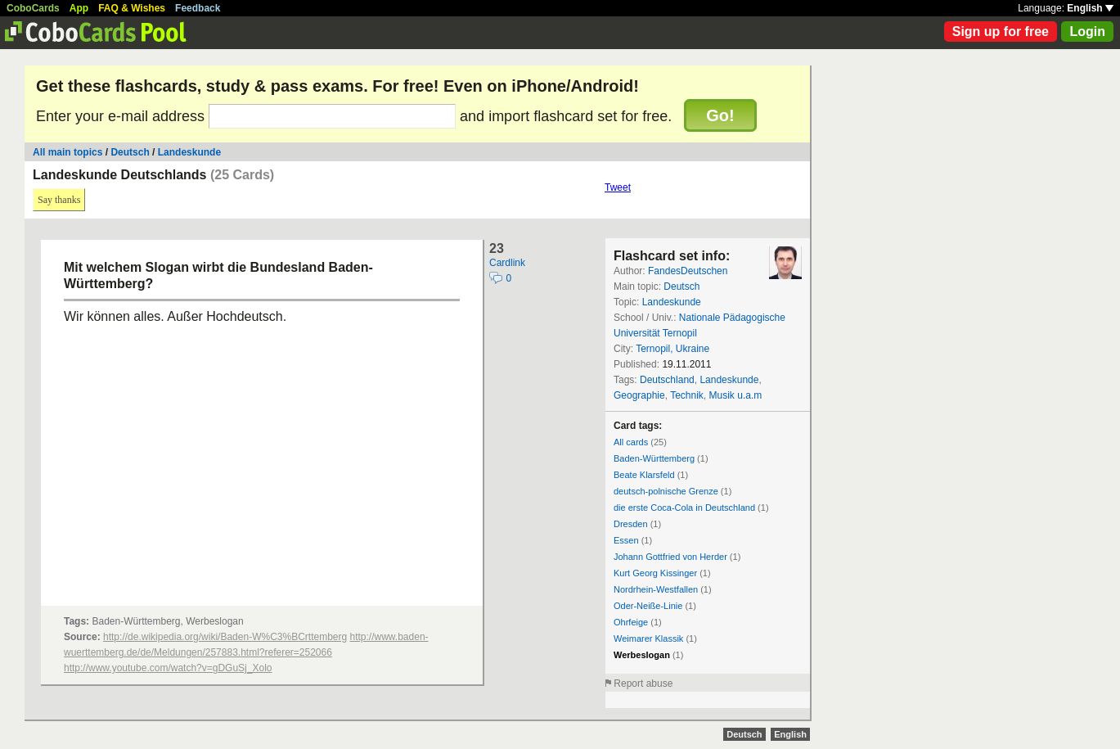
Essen (626, 540)
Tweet (618, 187)
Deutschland (667, 380)
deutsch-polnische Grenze (666, 491)
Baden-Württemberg (654, 458)
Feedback (197, 8)
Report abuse (643, 683)
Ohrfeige (631, 622)
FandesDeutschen (687, 271)
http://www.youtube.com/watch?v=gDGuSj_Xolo (168, 668)
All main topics (67, 152)
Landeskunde (189, 152)
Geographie (639, 395)
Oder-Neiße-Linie (648, 606)
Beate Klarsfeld (644, 475)
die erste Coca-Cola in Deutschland (684, 507)
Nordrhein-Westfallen (656, 589)
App (79, 8)
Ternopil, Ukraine (672, 348)
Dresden (631, 524)
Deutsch (129, 152)
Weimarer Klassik (648, 638)
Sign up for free (1000, 31)
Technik (687, 395)
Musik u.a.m (735, 395)
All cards (631, 442)
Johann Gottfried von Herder (670, 557)
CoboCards (33, 8)
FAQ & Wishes (131, 8)
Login (1087, 31)
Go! (720, 115)
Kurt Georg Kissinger (655, 573)
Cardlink (507, 262)
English (1090, 8)
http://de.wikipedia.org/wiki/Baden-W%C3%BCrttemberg (225, 637)
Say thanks (59, 199)
